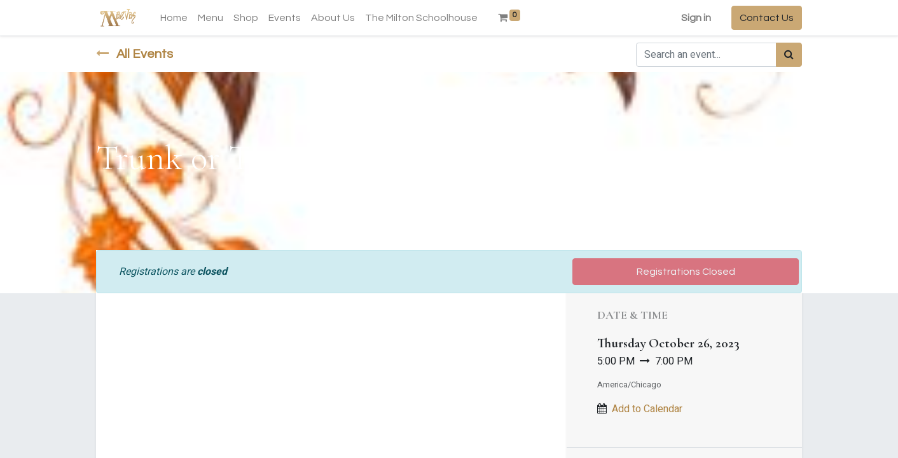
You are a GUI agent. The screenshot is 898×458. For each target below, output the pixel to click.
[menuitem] (174, 18)
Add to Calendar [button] (647, 409)
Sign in (696, 18)
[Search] (789, 55)
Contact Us (767, 18)
